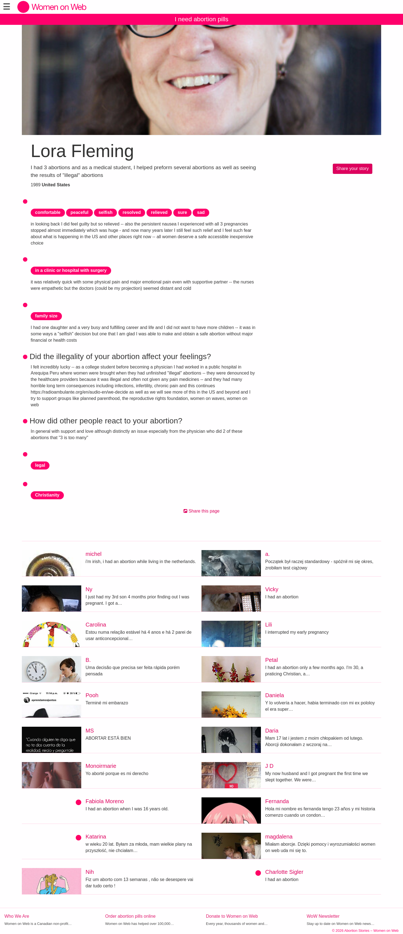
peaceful (79, 212)
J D (269, 766)
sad (201, 212)
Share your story (352, 168)
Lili (268, 625)
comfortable (48, 212)
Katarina (96, 837)
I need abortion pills (201, 19)
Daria (272, 731)
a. (267, 554)
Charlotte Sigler (284, 872)
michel (94, 554)
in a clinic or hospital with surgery (71, 270)
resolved (132, 212)
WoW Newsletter (323, 916)
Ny (89, 589)
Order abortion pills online (130, 916)
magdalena (279, 837)
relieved (159, 212)
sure (182, 212)
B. (88, 660)
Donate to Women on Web (232, 916)
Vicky (271, 589)
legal (40, 465)
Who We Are (16, 916)
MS (90, 731)
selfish (105, 212)
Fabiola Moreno (105, 801)
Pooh (92, 695)
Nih (90, 872)
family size (46, 316)
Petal (271, 660)
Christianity (47, 495)
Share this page (202, 511)
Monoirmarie (101, 766)
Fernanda (277, 801)
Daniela (274, 695)
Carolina (96, 625)
